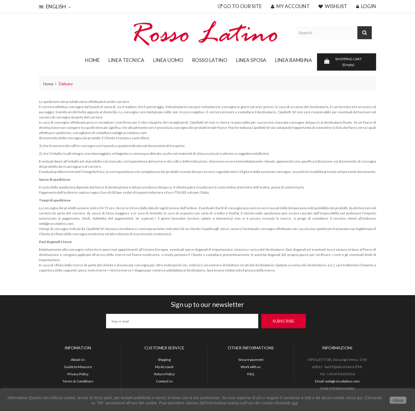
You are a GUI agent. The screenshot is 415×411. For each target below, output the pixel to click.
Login (366, 6)
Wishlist (332, 6)
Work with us (251, 367)
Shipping (164, 359)
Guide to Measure (78, 367)
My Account (164, 367)
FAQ (250, 374)
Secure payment (250, 359)
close (398, 400)
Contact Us (164, 381)
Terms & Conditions (78, 381)
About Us (78, 359)
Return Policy (164, 374)
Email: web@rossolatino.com (337, 381)
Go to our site (240, 6)
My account (290, 6)
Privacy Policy (77, 374)
